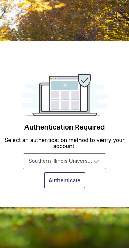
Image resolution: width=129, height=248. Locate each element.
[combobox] (64, 161)
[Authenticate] (64, 180)
